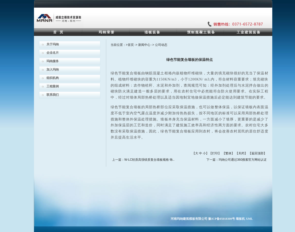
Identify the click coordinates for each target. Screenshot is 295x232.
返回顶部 (257, 153)
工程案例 (52, 86)
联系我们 (52, 95)
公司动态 (161, 45)
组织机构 (52, 78)
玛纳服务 (52, 61)
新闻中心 (144, 45)
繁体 (228, 153)
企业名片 (52, 52)
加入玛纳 (52, 69)
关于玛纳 (52, 44)
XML (249, 219)
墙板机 (240, 219)
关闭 (241, 153)
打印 (215, 153)
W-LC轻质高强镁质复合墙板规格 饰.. (149, 159)
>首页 (130, 45)
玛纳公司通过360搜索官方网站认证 (243, 159)
